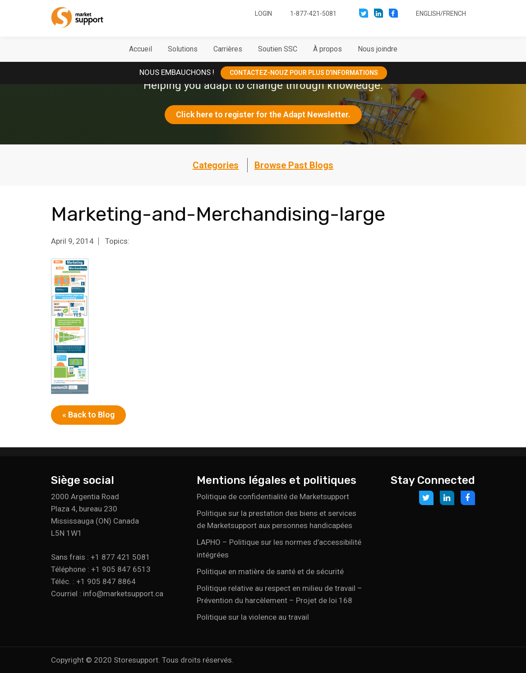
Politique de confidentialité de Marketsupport (273, 496)
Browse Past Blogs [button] (293, 165)
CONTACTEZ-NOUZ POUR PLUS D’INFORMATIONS (304, 72)
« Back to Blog (88, 414)
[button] (182, 49)
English (428, 13)
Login (263, 13)
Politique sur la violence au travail (253, 617)
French (454, 13)
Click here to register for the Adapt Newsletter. (263, 114)
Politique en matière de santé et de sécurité (270, 571)
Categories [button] (216, 165)
